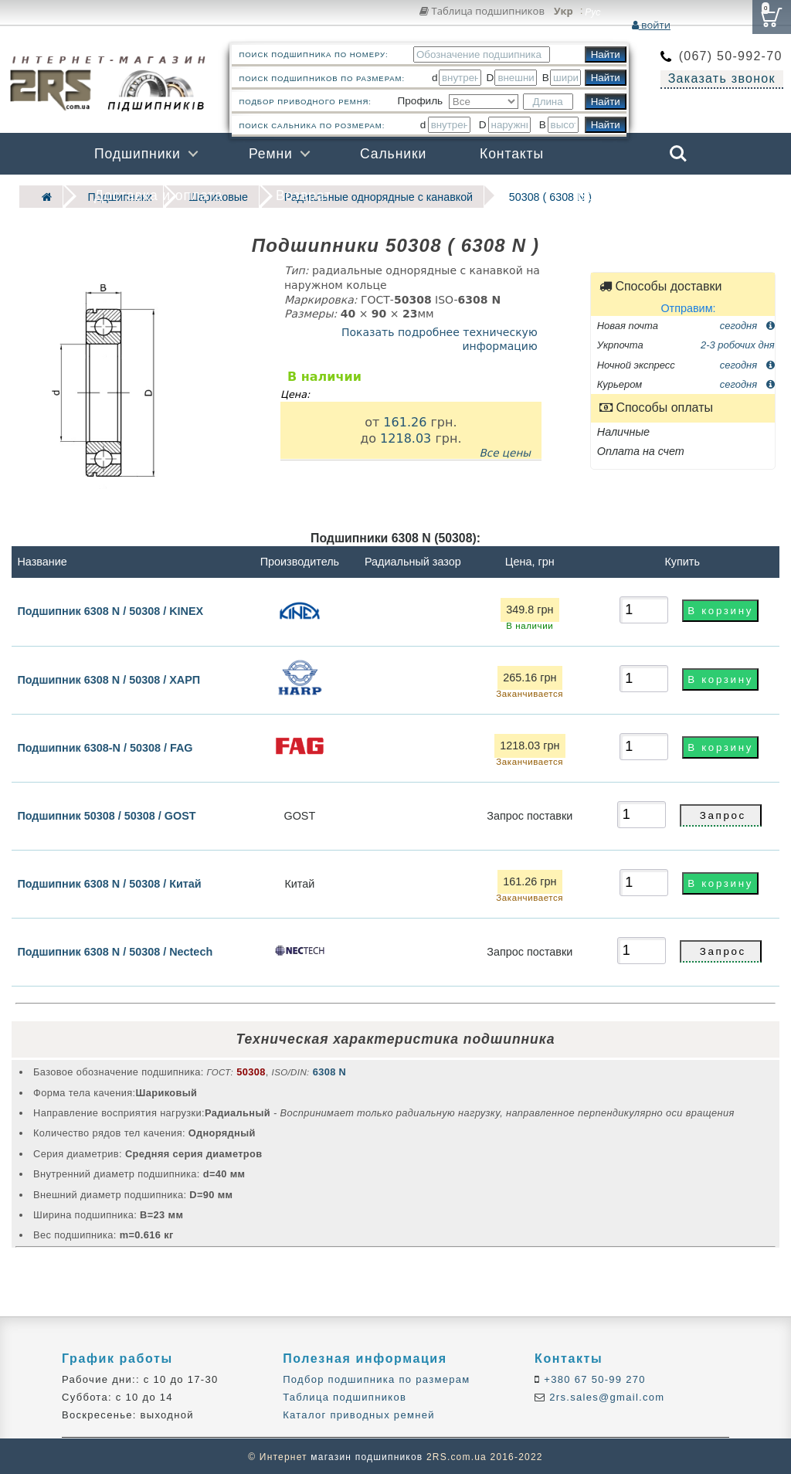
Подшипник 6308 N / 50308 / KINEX (110, 609)
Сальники (393, 153)
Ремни (271, 153)
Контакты (512, 153)
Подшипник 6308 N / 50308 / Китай (109, 882)
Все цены (505, 451)
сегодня (747, 324)
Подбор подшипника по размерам (376, 1378)
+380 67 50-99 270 (593, 1378)
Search (678, 154)
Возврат (303, 195)
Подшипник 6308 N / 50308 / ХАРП (108, 678)
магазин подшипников (367, 1455)
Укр (563, 11)
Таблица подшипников (482, 11)
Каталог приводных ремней (359, 1414)
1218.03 (405, 437)
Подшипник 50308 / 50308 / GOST (106, 814)
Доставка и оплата (158, 195)
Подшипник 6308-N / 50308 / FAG (104, 746)
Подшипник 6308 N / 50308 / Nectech (114, 950)
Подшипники (137, 153)
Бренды (603, 195)
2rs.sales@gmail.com (604, 1396)
